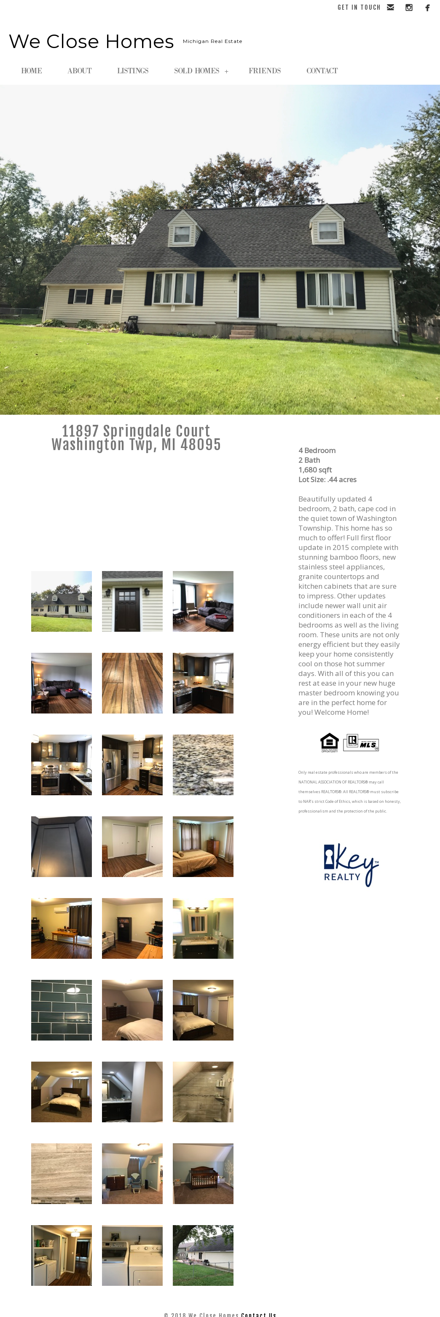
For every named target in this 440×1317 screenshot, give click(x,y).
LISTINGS (133, 71)
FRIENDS (265, 71)
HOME (31, 71)
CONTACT (322, 71)
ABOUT (79, 71)
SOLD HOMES (201, 71)
